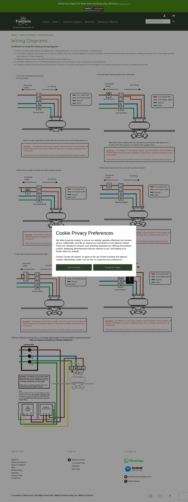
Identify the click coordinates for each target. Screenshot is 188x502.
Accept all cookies (112, 267)
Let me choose (74, 267)
